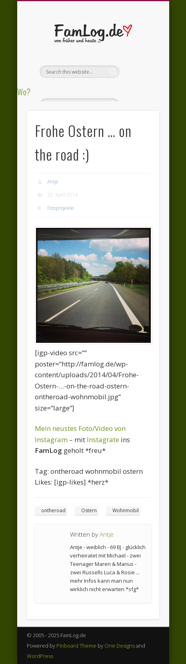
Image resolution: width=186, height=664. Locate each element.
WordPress (40, 656)
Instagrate (103, 439)
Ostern (89, 510)
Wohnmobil (125, 510)
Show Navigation (140, 71)
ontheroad (53, 510)
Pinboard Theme (76, 645)
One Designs (119, 645)
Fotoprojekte (60, 208)
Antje (52, 181)
